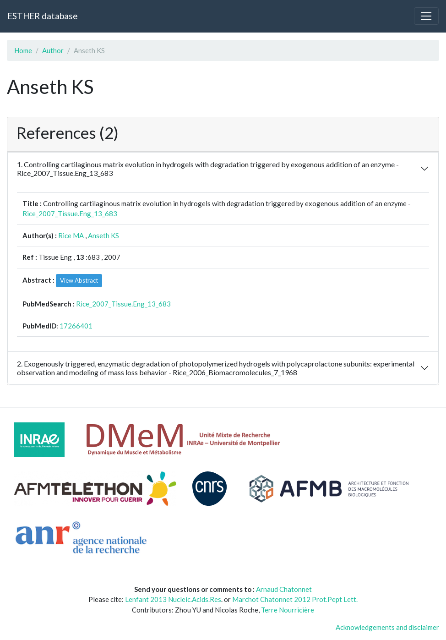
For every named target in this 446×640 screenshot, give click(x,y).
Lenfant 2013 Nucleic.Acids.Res (173, 599)
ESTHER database (42, 16)
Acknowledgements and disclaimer (387, 627)
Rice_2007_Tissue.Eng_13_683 (69, 213)
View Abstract (79, 280)
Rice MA (71, 235)
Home (23, 50)
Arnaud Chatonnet (284, 589)
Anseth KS (103, 235)
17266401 (76, 326)
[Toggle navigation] (426, 16)
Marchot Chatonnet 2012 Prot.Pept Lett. (295, 599)
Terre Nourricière (287, 610)
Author (53, 50)
